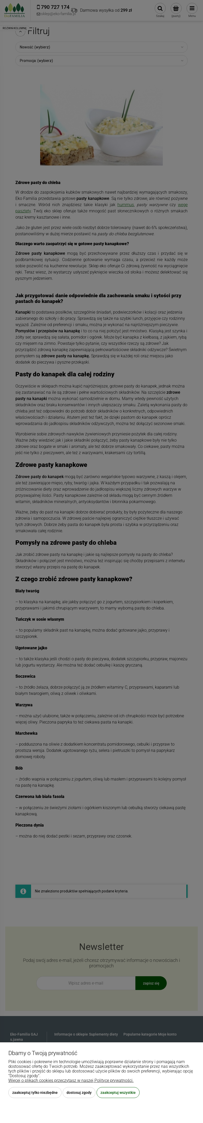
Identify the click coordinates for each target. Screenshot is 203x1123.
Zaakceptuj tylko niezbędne (35, 1092)
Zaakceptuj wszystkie (118, 1092)
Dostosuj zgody (79, 1092)
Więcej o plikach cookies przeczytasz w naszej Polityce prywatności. (71, 1080)
